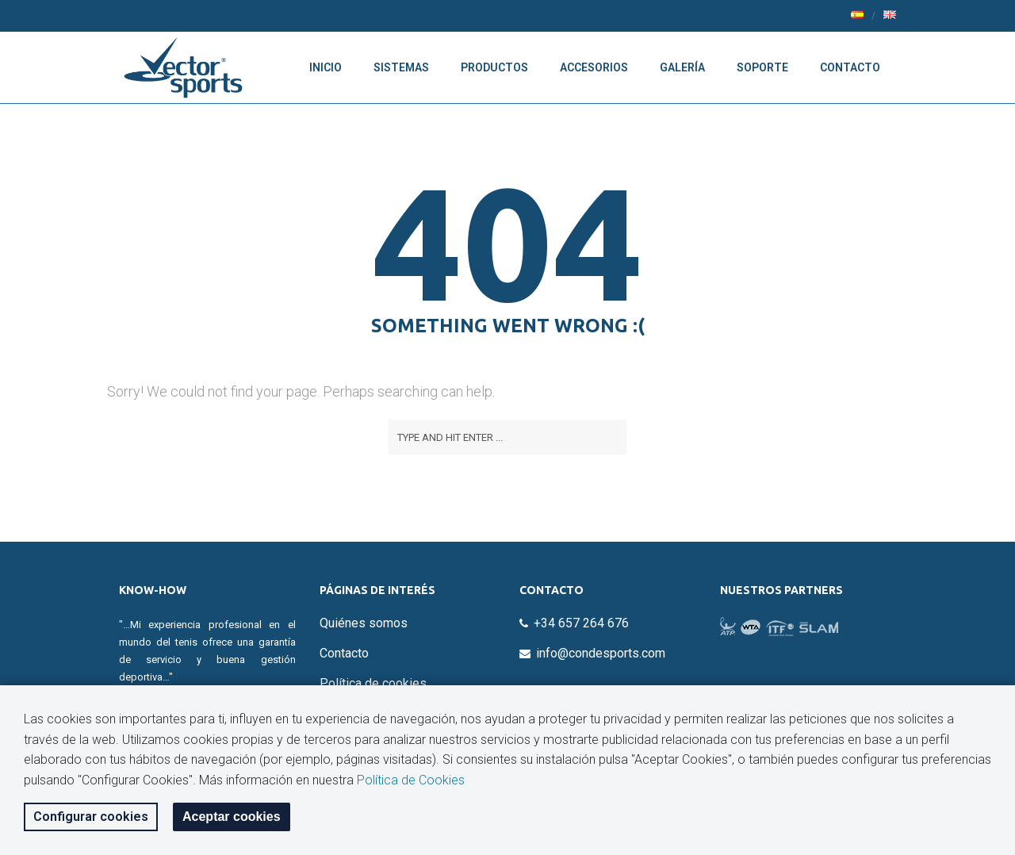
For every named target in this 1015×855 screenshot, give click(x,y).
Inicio (325, 67)
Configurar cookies (90, 816)
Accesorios (594, 67)
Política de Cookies (411, 780)
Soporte (762, 67)
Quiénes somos (364, 623)
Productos (494, 67)
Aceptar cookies (231, 816)
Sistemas (401, 67)
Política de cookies (373, 683)
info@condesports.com (600, 653)
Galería (682, 67)
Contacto (850, 67)
